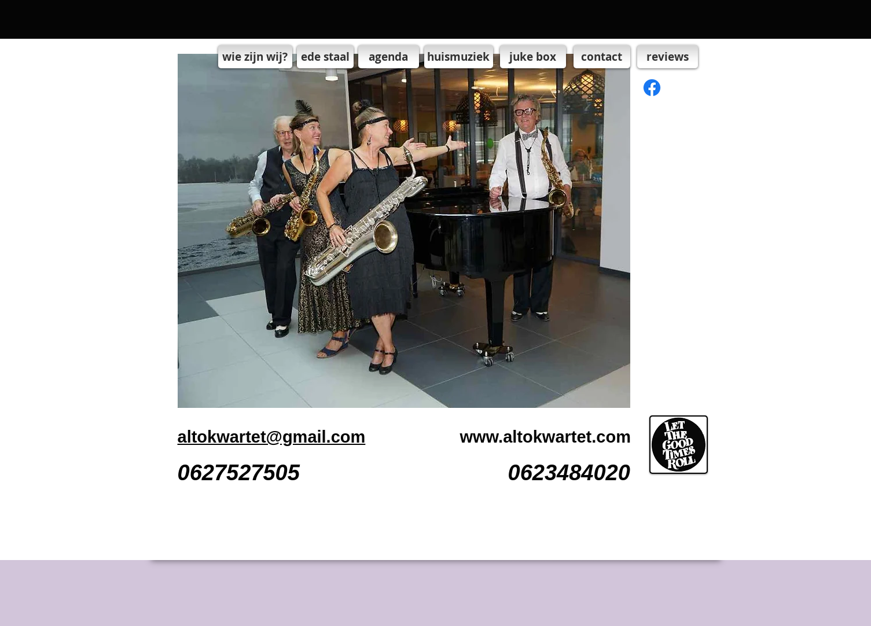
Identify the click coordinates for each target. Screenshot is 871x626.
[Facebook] (652, 87)
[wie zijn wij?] (255, 56)
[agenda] (388, 56)
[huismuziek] (458, 56)
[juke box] (533, 56)
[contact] (602, 56)
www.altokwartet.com (545, 437)
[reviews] (667, 56)
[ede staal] (325, 56)
